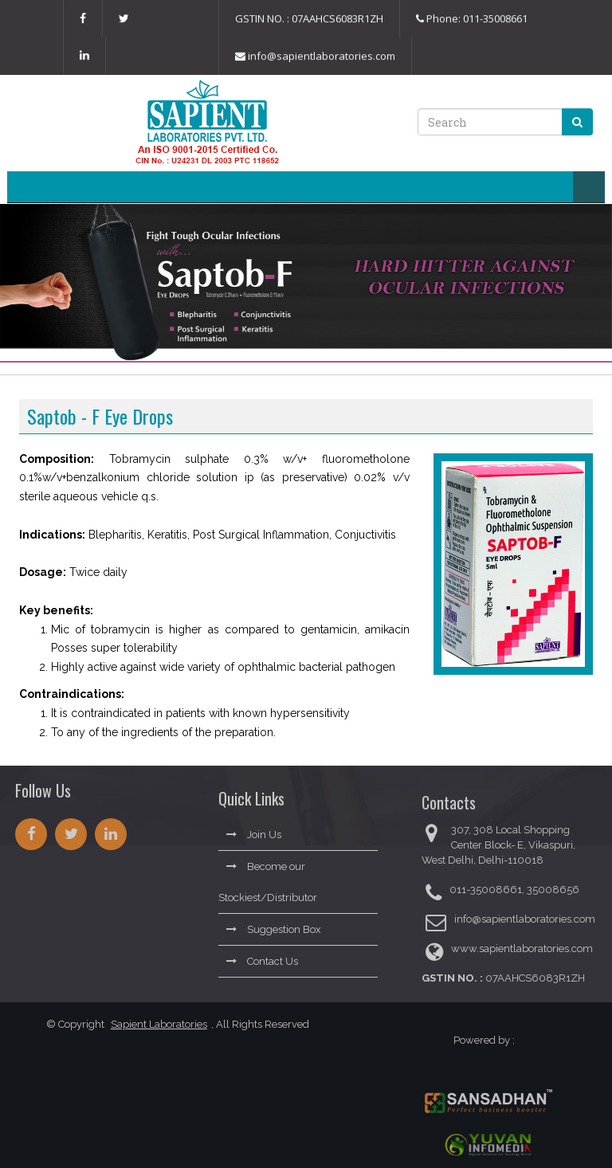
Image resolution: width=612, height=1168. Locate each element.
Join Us (253, 831)
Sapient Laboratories (154, 1024)
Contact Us (262, 957)
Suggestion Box (273, 925)
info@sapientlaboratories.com (315, 56)
